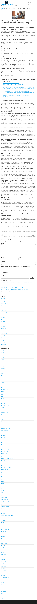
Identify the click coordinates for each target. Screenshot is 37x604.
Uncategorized (7, 229)
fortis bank (3, 423)
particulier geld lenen (5, 529)
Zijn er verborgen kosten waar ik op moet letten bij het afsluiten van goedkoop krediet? (19, 87)
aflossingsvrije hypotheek (6, 369)
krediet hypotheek (4, 486)
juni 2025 (3, 317)
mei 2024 (3, 340)
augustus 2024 (4, 335)
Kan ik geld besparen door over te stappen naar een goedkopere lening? (16, 91)
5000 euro (3, 359)
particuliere (3, 531)
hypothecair (3, 447)
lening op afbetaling (5, 501)
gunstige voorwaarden (30, 231)
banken (2, 387)
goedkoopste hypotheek (5, 428)
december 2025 (4, 307)
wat (2, 584)
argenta (2, 371)
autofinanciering (4, 377)
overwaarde (3, 525)
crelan (2, 410)
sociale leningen (4, 548)
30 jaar (2, 357)
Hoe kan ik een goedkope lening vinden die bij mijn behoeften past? (15, 84)
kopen (2, 481)
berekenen (3, 400)
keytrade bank (4, 479)
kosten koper (3, 485)
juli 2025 (3, 315)
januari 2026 (3, 305)
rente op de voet (4, 543)
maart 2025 (3, 322)
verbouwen (3, 570)
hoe (2, 440)
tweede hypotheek (4, 559)
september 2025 (4, 312)
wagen (2, 582)
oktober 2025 (3, 310)
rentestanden (3, 545)
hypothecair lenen (4, 451)
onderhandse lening (5, 517)
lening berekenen (4, 497)
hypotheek (3, 462)
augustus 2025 (4, 314)
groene (2, 433)
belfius (2, 396)
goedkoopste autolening (5, 426)
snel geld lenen (4, 547)
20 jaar (2, 352)
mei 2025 (3, 319)
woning (2, 587)
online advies (3, 520)
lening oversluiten (4, 502)
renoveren (3, 540)
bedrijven (3, 393)
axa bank (3, 382)
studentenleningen (4, 554)
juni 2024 (3, 338)
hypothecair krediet (5, 449)
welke (2, 586)
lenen (2, 494)
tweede (2, 557)
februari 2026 (3, 303)
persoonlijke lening (4, 532)
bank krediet (3, 385)
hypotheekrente (4, 463)
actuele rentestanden (5, 361)
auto (2, 373)
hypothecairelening (5, 460)
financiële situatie (18, 231)
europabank (3, 417)
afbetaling (3, 362)
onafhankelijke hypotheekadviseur (7, 515)
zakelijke (3, 594)
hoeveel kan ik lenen (5, 442)
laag (2, 488)
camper (2, 407)
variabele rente (4, 564)
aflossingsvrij (3, 368)
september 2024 (4, 333)
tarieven (3, 556)
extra (2, 419)
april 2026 (3, 299)
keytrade (3, 478)
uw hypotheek (3, 563)
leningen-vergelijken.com (8, 4)
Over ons (29, 2)
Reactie (3, 243)
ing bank (2, 472)
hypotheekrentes (4, 465)
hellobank (3, 437)
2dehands (3, 355)
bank (2, 384)
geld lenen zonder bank (5, 424)
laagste (2, 490)
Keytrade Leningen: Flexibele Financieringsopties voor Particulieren (13, 287)
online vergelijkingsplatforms (13, 232)
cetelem (2, 408)
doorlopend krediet (5, 412)
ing (2, 470)
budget (10, 231)
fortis (2, 421)
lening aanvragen (4, 495)
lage (2, 492)
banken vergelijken (4, 389)
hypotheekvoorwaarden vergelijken (7, 467)
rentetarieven (20, 232)
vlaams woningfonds (5, 577)
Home (2, 8)
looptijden (7, 232)
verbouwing (3, 571)
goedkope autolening (5, 430)
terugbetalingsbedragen (26, 232)
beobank (3, 398)
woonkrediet (3, 591)
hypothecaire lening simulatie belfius (8, 458)
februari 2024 (3, 346)
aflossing (3, 366)
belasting (3, 394)
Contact (29, 4)
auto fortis (3, 375)
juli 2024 (3, 337)
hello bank (3, 435)
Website (3, 261)
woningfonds (3, 589)
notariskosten (3, 513)
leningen (3, 504)
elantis (2, 416)
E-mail (19, 257)
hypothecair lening (4, 453)
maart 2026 (3, 301)
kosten (2, 483)
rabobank (3, 536)
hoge (2, 444)
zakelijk (2, 593)
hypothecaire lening (5, 456)
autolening (3, 378)
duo (2, 414)
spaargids (3, 552)
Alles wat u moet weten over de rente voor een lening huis (11, 285)
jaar (2, 474)
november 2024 (4, 330)
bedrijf (2, 391)
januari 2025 (3, 326)
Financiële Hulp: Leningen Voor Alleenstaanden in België (11, 283)
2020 (2, 354)
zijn (2, 596)
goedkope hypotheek (5, 432)
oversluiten (3, 524)
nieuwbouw (3, 511)
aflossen (3, 364)
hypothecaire (3, 455)
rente (2, 541)
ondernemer (3, 518)
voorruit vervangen (4, 580)
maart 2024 (3, 344)
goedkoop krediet (24, 231)
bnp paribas (3, 403)
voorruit (2, 579)
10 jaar (2, 350)
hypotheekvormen (4, 469)
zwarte (2, 598)
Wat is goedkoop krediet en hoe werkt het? (11, 83)
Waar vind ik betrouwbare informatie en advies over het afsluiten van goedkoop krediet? (19, 97)
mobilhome (3, 508)
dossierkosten (14, 231)
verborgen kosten (32, 232)
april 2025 (3, 321)
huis (2, 446)
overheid (3, 522)
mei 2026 (3, 298)
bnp (2, 401)
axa (2, 380)
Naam (2, 257)
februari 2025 (3, 324)
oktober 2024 (3, 331)
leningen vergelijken (5, 506)
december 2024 (4, 328)
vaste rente (3, 566)
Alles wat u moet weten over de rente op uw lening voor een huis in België (14, 289)
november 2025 (4, 308)
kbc (2, 476)
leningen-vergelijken (13, 24)
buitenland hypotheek (5, 405)
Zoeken (2, 275)
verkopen (3, 575)
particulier (3, 527)
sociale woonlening (4, 550)
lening (5, 232)
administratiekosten (6, 231)
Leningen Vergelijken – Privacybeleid (18, 601)
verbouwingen (4, 573)
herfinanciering (4, 439)
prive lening (3, 534)
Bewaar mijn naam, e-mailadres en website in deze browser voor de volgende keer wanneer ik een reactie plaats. (17, 267)
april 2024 (3, 342)
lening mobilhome (4, 499)
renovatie (3, 538)
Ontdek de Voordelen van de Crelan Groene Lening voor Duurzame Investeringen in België (17, 282)
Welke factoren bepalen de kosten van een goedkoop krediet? (14, 85)
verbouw (3, 568)
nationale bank (4, 509)
